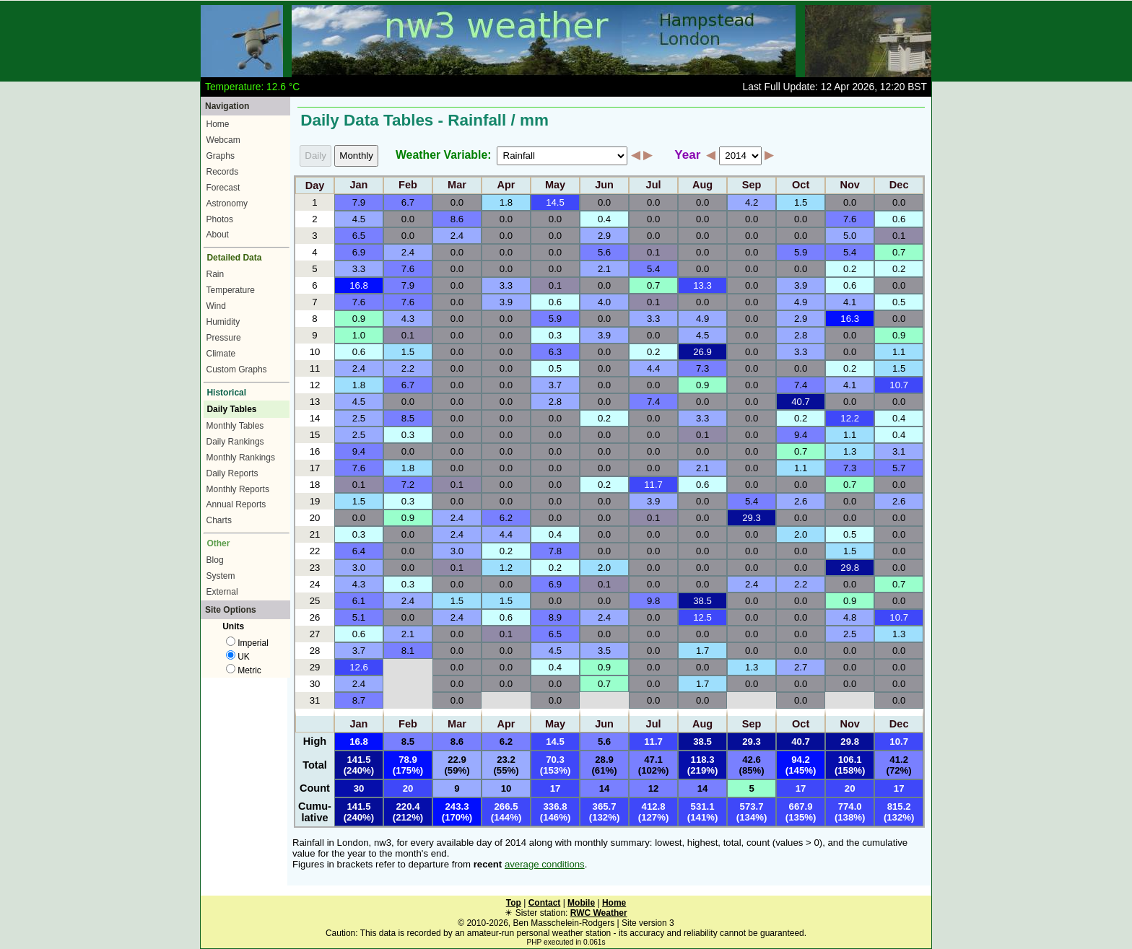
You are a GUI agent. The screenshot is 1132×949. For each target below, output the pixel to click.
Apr (506, 185)
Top (513, 903)
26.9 (702, 351)
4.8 (849, 617)
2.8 (800, 335)
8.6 (456, 219)
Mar (457, 185)
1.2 (506, 567)
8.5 (407, 418)
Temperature (230, 290)
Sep (752, 185)
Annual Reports (236, 504)
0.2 (849, 268)
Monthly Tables (235, 426)
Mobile (581, 903)
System (220, 576)
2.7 (800, 667)
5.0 (849, 235)
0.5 (898, 302)
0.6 (898, 219)
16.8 (358, 285)
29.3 (751, 517)
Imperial (247, 643)
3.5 (604, 650)
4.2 (751, 202)
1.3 (849, 451)
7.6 (849, 219)
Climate (221, 354)
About (217, 234)
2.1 (604, 268)
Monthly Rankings (240, 457)
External (222, 592)
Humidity (223, 322)
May (555, 185)
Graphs (220, 156)
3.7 (555, 385)
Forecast (223, 188)
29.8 (849, 567)
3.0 (456, 551)
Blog (215, 560)
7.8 (555, 551)
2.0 (800, 534)
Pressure (223, 338)
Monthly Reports (237, 489)
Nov (849, 185)
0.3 (555, 335)
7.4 (800, 385)
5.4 (849, 252)
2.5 (358, 418)
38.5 (702, 600)
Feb (408, 185)
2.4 (456, 235)
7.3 (702, 368)
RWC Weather (598, 913)
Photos (219, 219)
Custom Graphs (236, 369)
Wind (216, 306)
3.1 (898, 451)
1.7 (702, 650)
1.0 (358, 335)
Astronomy (227, 203)
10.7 (898, 385)
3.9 (800, 285)
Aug (702, 185)
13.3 (702, 285)
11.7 (653, 484)
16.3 (849, 318)
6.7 (407, 202)
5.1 (358, 617)
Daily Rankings (235, 442)
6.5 (358, 235)
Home (218, 124)
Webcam (223, 140)
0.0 (456, 202)
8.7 (358, 700)
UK (238, 657)
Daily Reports (232, 473)
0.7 (898, 252)
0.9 (358, 318)
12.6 (358, 667)
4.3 (407, 318)
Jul (653, 185)
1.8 (506, 202)
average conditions (545, 864)
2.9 (604, 235)
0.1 (898, 235)
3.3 (358, 268)
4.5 (358, 219)
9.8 (653, 600)
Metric (243, 670)
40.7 (800, 401)
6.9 (358, 252)
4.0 (604, 302)
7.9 (358, 202)
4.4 (653, 368)
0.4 (604, 219)
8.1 (407, 650)
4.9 (800, 302)
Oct (800, 185)
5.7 (898, 468)
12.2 (849, 418)
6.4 (358, 551)
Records (222, 172)
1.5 (800, 202)
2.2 (407, 368)
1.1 (898, 351)
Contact (544, 903)
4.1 (849, 302)
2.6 (800, 501)
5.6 (604, 252)
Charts (219, 520)
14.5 (555, 202)
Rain (215, 274)
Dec (899, 185)
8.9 (555, 617)
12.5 (702, 617)
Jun (604, 185)
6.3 (555, 351)
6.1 (358, 600)
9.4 (800, 434)
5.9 (800, 252)
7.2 (407, 484)
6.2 (506, 517)
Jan (358, 185)
